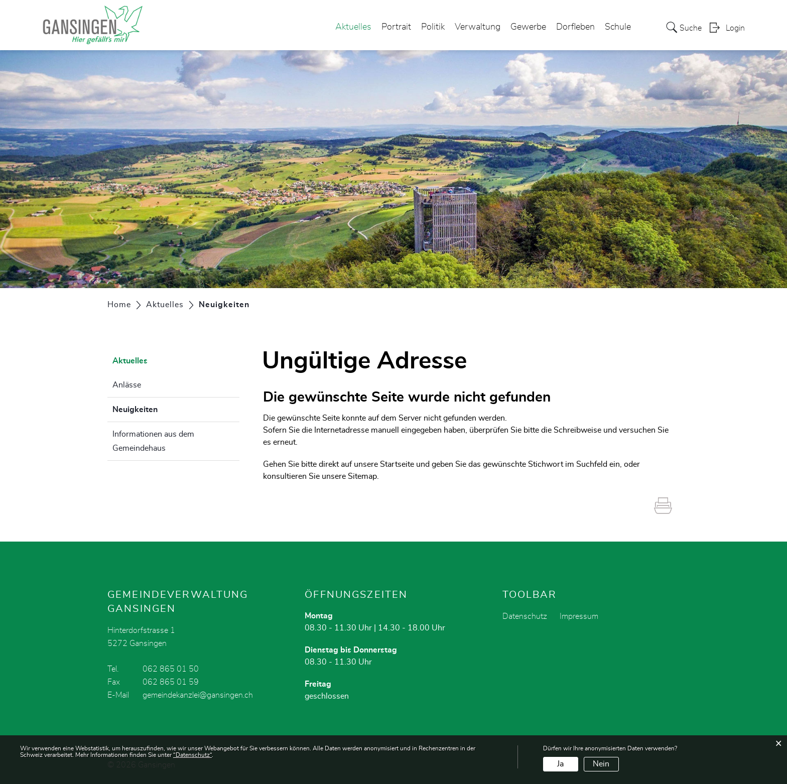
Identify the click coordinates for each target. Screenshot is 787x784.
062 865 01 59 (171, 682)
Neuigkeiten (160, 408)
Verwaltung (477, 27)
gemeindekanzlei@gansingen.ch (198, 695)
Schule (618, 27)
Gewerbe (528, 27)
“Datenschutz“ (192, 755)
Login (735, 28)
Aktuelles (353, 27)
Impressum (579, 616)
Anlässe (126, 385)
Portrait (396, 27)
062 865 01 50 (171, 669)
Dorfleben (575, 27)
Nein (601, 764)
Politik (433, 27)
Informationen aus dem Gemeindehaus (153, 441)
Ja (560, 764)
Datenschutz (524, 616)
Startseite (397, 464)
